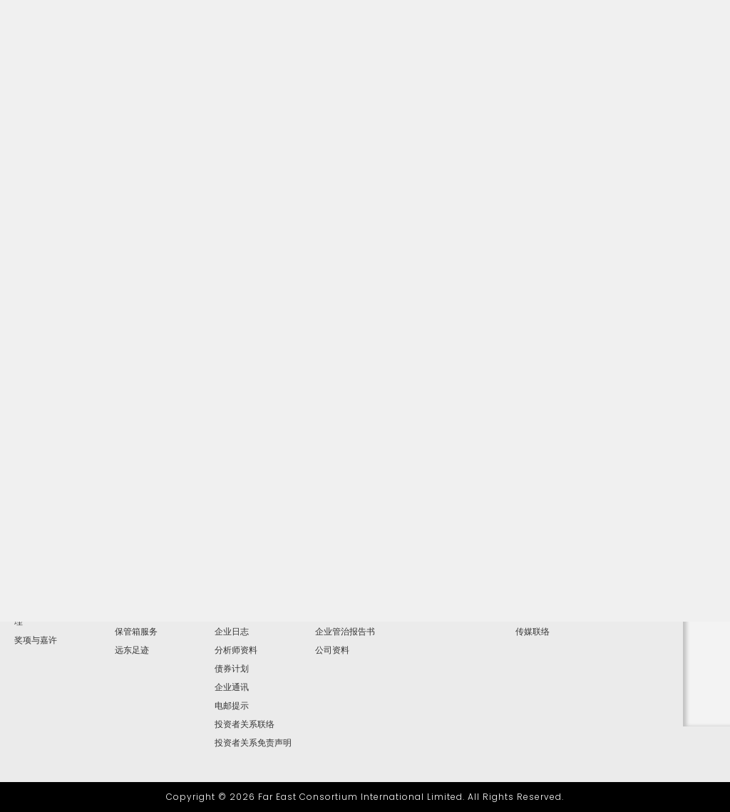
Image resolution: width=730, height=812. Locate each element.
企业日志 (232, 631)
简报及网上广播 (244, 613)
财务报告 (232, 594)
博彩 (123, 594)
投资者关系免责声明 (253, 743)
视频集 (528, 613)
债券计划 (232, 668)
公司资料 (332, 650)
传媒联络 (532, 631)
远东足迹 (132, 650)
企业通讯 (232, 687)
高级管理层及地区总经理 (57, 617)
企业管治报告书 (345, 631)
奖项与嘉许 (35, 640)
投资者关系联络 (244, 724)
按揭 (123, 613)
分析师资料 (236, 650)
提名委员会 (336, 613)
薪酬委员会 (336, 594)
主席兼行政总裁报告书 (57, 594)
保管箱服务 (136, 631)
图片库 (528, 594)
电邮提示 (232, 705)
